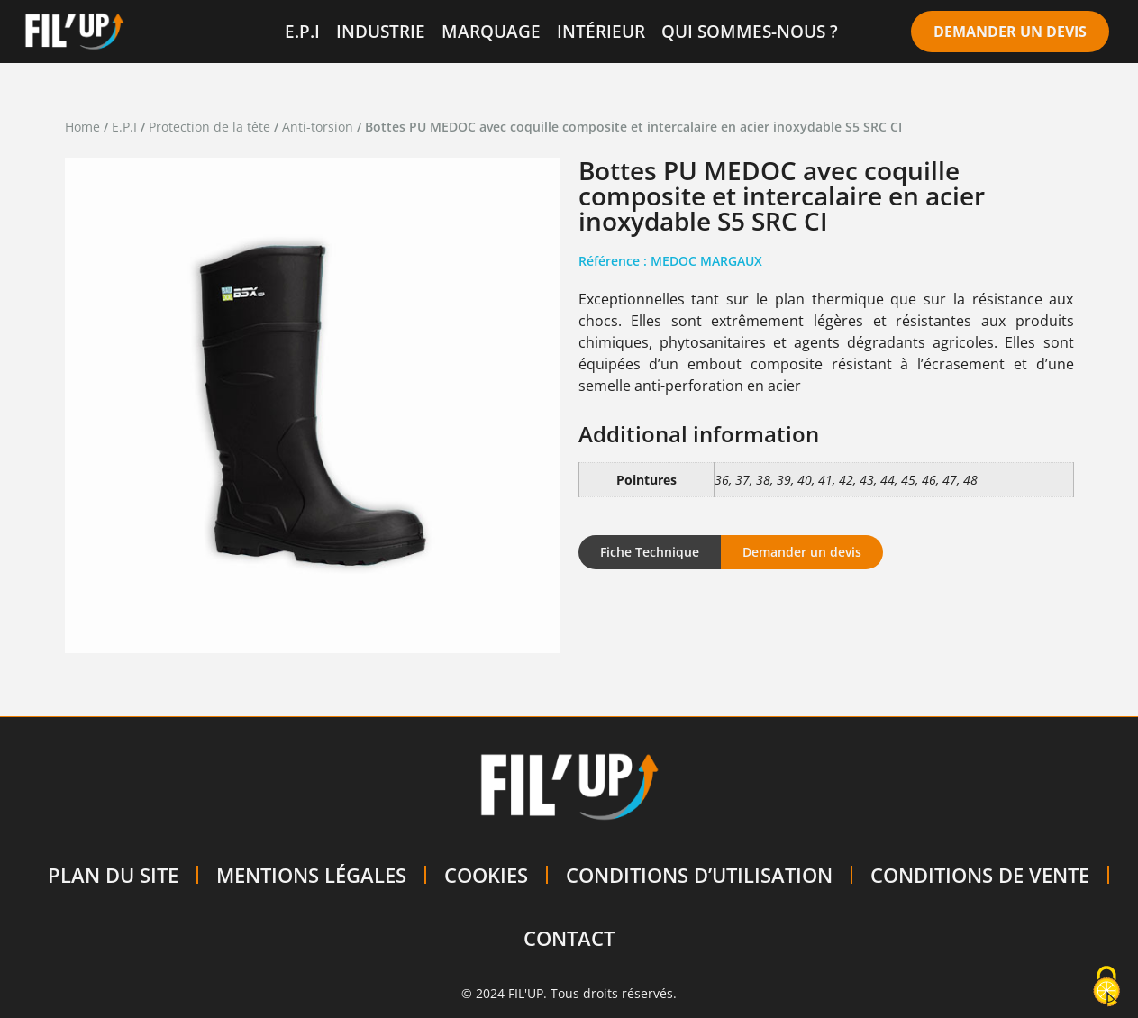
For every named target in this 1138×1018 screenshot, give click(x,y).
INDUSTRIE (380, 31)
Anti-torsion (317, 126)
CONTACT (569, 937)
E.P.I (302, 31)
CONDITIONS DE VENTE (979, 874)
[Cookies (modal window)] (1106, 987)
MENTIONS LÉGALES (311, 874)
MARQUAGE (491, 31)
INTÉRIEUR (601, 31)
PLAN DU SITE (113, 874)
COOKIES (486, 874)
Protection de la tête (209, 126)
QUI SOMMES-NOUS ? (749, 31)
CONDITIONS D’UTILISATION (699, 874)
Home (82, 126)
